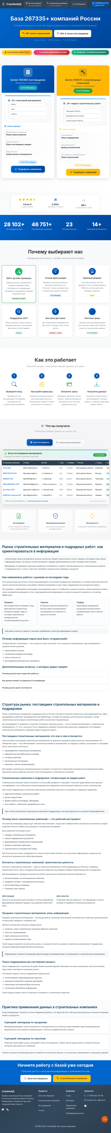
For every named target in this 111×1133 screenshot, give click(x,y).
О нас (68, 1096)
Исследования (44, 1105)
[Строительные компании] (57, 4)
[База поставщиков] (33, 4)
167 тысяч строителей (36, 33)
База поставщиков (36, 1078)
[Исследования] (79, 4)
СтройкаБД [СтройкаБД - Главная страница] (11, 4)
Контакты (70, 1100)
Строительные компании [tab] (68, 442)
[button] (105, 1119)
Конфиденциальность (75, 1113)
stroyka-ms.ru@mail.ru (95, 1100)
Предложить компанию (71, 1106)
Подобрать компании (28, 169)
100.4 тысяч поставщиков (72, 33)
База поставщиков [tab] (39, 442)
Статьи (41, 1110)
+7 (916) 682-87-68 (101, 3)
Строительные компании (72, 1078)
